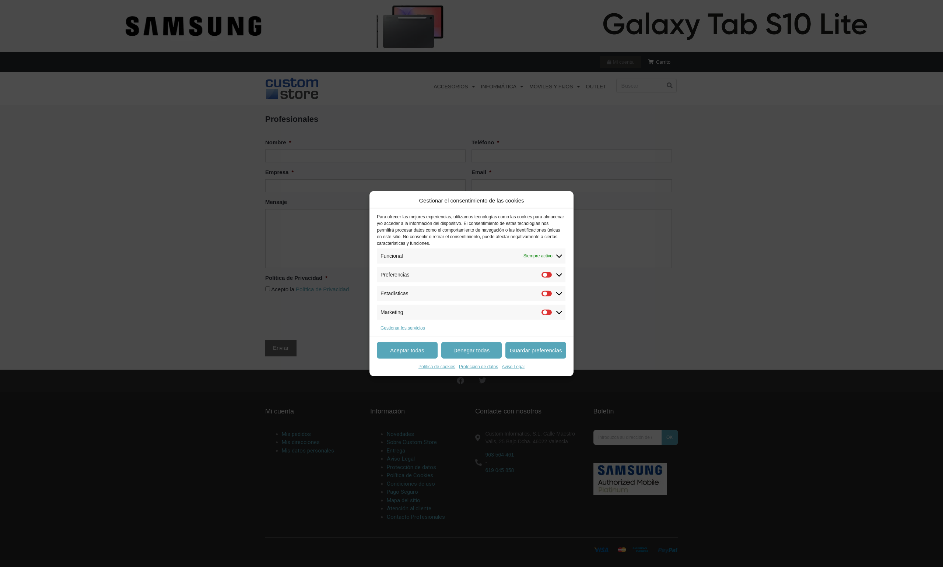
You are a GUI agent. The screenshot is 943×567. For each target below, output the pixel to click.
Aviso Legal (513, 366)
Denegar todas (471, 350)
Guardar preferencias (536, 350)
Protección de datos (478, 366)
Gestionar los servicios (403, 327)
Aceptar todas (407, 350)
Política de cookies (436, 366)
